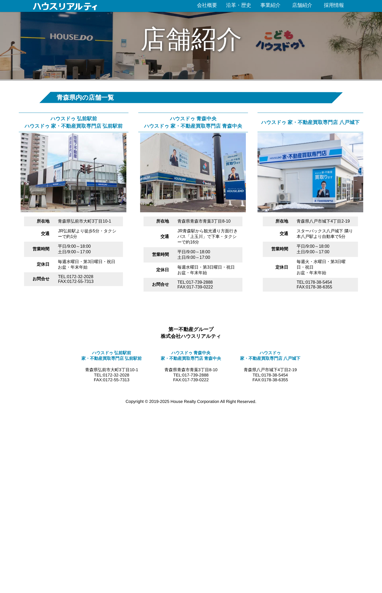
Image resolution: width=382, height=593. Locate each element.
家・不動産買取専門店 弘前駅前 (111, 358)
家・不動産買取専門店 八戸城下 (270, 358)
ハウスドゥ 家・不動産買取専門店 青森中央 (193, 125)
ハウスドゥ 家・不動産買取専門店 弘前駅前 (74, 125)
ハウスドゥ (270, 353)
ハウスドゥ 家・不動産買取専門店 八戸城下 (310, 122)
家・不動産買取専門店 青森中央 (191, 358)
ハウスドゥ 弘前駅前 (73, 118)
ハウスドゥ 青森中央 (193, 118)
